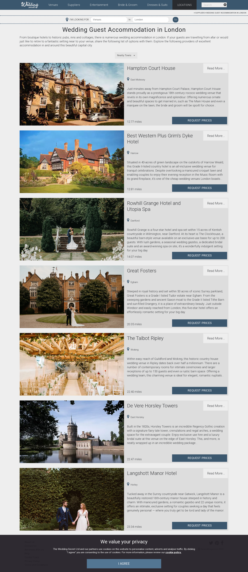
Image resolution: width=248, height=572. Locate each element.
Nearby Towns (124, 55)
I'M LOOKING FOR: (79, 19)
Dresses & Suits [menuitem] (157, 5)
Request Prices (200, 120)
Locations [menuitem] (184, 4)
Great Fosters (141, 271)
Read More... (216, 68)
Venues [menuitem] (53, 5)
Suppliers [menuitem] (74, 5)
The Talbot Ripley (145, 338)
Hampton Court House (151, 68)
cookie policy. (173, 552)
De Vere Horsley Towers (152, 406)
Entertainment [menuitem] (99, 5)
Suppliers (200, 13)
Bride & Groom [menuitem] (127, 5)
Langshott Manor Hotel (152, 473)
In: (129, 19)
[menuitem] (32, 4)
